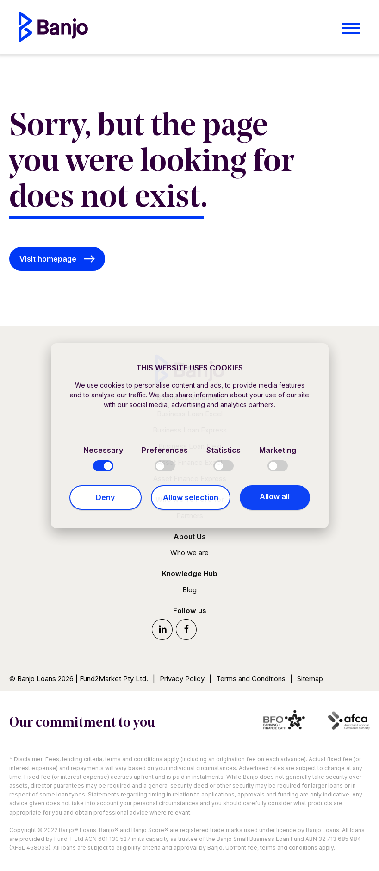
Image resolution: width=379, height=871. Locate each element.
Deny (105, 497)
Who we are (189, 552)
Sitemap (310, 678)
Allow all (275, 496)
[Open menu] (351, 28)
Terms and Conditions (251, 678)
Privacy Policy (182, 678)
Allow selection (190, 497)
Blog (189, 589)
